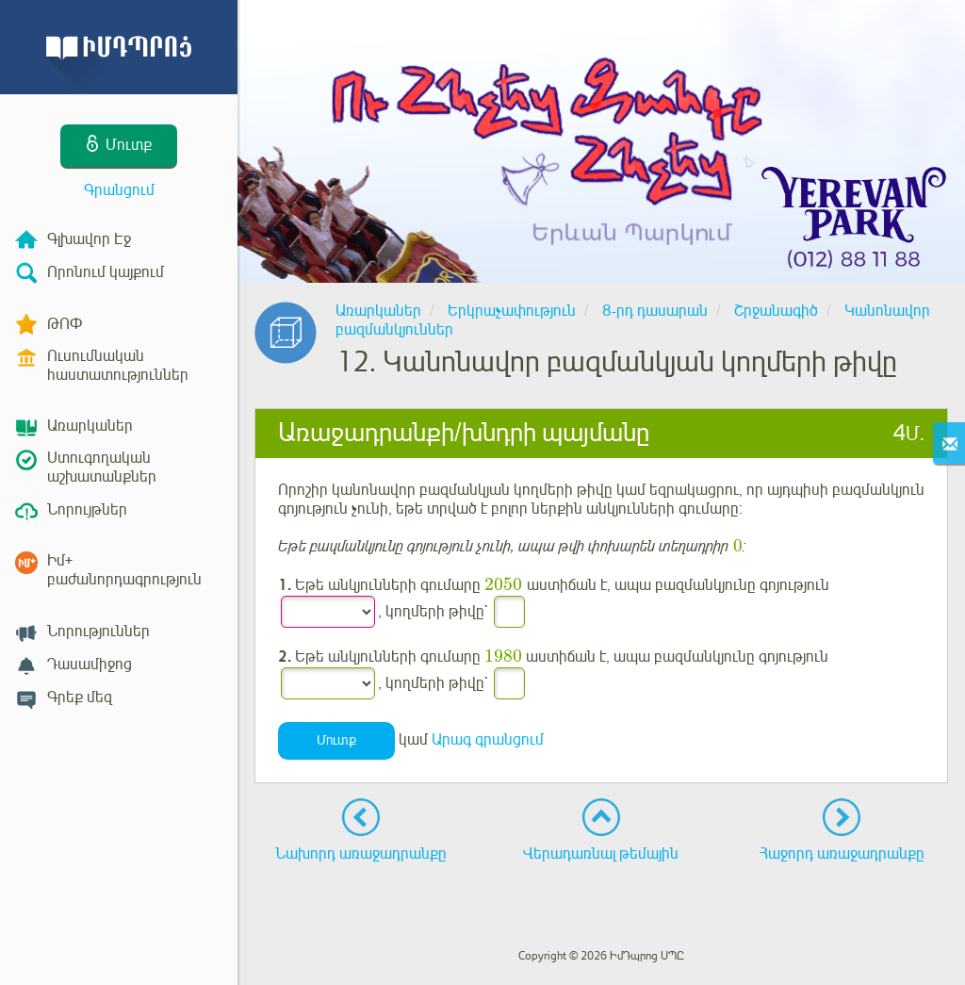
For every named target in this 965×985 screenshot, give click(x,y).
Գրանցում (119, 190)
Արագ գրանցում (488, 740)
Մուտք (336, 741)
